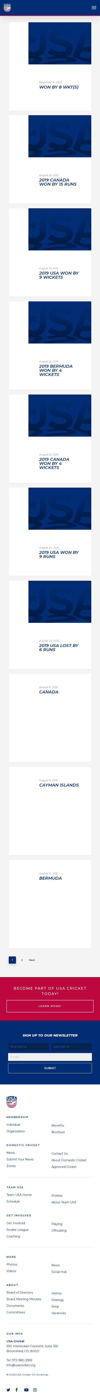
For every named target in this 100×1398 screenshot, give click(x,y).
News (10, 1153)
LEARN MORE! (50, 1006)
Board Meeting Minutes (23, 1299)
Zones (11, 1166)
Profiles (56, 1196)
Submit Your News (19, 1159)
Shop (55, 1306)
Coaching (13, 1236)
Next (32, 960)
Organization (15, 1131)
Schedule (13, 1201)
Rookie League (17, 1230)
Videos (11, 1271)
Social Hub (59, 1272)
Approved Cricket (64, 1167)
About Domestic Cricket (69, 1160)
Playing (56, 1224)
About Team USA (63, 1202)
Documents (15, 1306)
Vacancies (58, 1313)
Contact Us (59, 1153)
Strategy (57, 1300)
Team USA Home (19, 1195)
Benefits (57, 1125)
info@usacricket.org (20, 1365)
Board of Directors (19, 1292)
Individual (13, 1125)
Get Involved (15, 1223)
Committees (15, 1312)
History (56, 1293)
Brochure (58, 1132)
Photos (11, 1264)
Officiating (59, 1230)
